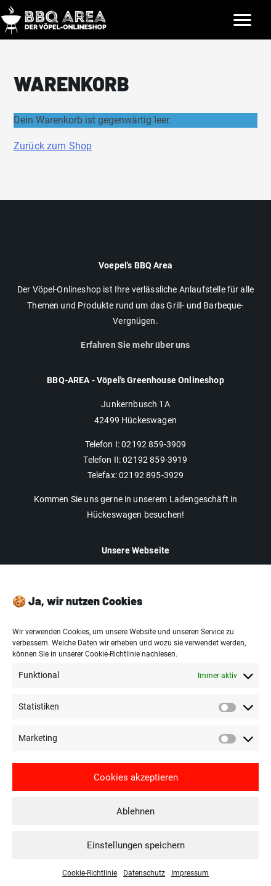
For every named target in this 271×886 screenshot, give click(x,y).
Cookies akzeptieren (136, 786)
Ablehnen (135, 820)
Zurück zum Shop (53, 146)
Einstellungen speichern (136, 854)
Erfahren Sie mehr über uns (135, 345)
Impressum (135, 573)
